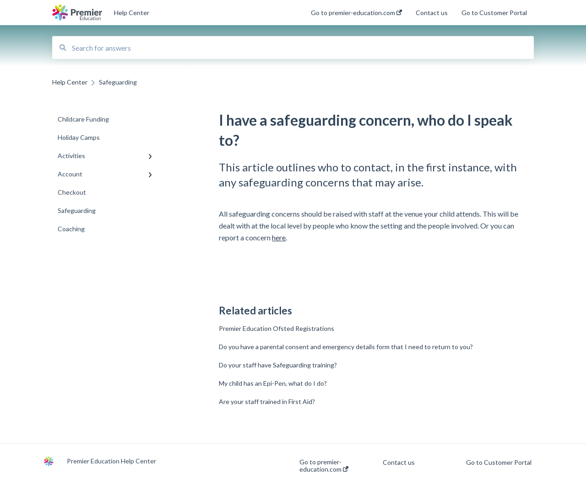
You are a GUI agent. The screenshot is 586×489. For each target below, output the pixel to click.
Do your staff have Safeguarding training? (278, 365)
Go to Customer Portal (499, 462)
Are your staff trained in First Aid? (267, 401)
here (279, 237)
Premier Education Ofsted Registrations (276, 328)
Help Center (131, 12)
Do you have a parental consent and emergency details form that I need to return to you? (346, 347)
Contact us (399, 462)
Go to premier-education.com (323, 465)
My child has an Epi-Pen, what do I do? (273, 383)
